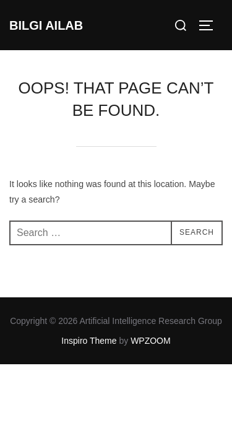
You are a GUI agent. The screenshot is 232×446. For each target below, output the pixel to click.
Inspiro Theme (88, 341)
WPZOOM (151, 341)
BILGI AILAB (46, 25)
